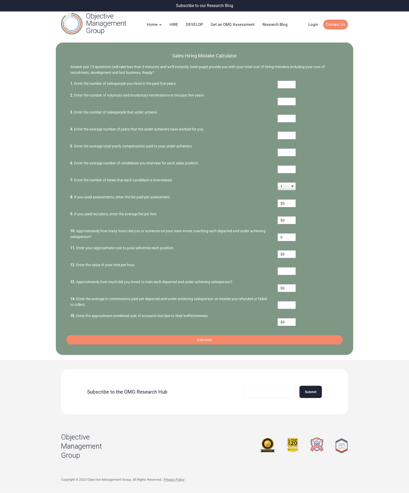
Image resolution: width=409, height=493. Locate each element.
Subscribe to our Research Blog (204, 5)
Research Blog (274, 24)
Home (152, 24)
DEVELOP (194, 24)
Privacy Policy (174, 480)
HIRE (174, 24)
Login (313, 24)
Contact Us (335, 24)
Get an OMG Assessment (233, 24)
